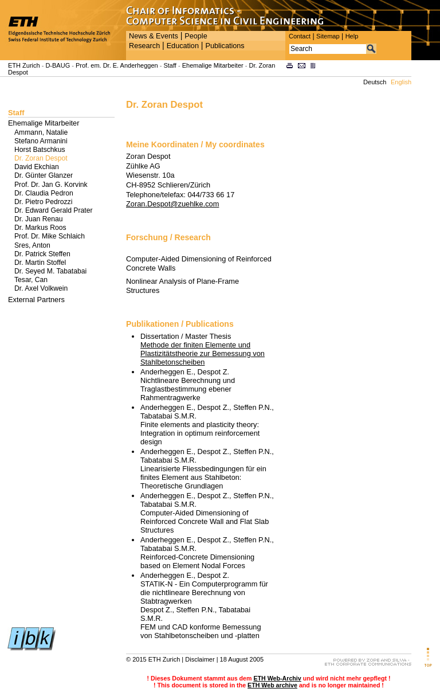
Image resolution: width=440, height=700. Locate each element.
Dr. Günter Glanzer (43, 175)
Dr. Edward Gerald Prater (53, 210)
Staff (169, 65)
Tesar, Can (31, 280)
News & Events (153, 36)
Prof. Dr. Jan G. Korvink (51, 185)
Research (144, 46)
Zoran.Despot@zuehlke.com (172, 204)
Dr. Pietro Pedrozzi (43, 202)
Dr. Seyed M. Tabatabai (50, 271)
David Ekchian (36, 167)
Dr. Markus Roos (40, 228)
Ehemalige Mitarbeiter (212, 65)
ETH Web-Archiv (277, 678)
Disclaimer (199, 659)
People (195, 36)
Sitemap (328, 36)
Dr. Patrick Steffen (42, 254)
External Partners (36, 299)
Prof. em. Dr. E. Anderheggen (117, 65)
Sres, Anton (32, 245)
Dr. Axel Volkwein (41, 288)
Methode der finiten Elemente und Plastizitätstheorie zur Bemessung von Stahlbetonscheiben (202, 353)
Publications (224, 46)
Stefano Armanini (41, 141)
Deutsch (374, 82)
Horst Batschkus (39, 150)
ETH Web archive (272, 685)
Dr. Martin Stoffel (40, 263)
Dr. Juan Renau (38, 219)
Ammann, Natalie (41, 132)
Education (183, 46)
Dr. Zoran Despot (41, 158)
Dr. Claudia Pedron (43, 193)
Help (352, 36)
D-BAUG (57, 65)
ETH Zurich (24, 65)
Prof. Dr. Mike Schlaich (49, 236)
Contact (300, 36)
